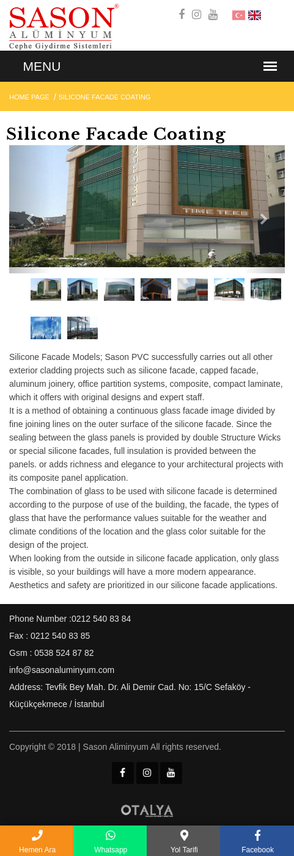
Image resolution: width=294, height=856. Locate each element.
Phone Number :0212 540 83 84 (70, 619)
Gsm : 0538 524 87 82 (51, 653)
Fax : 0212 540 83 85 (49, 636)
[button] (30, 209)
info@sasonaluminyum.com (61, 670)
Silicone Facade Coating (105, 97)
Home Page (29, 97)
